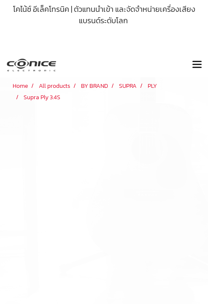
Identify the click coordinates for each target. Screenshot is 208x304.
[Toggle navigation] (197, 65)
